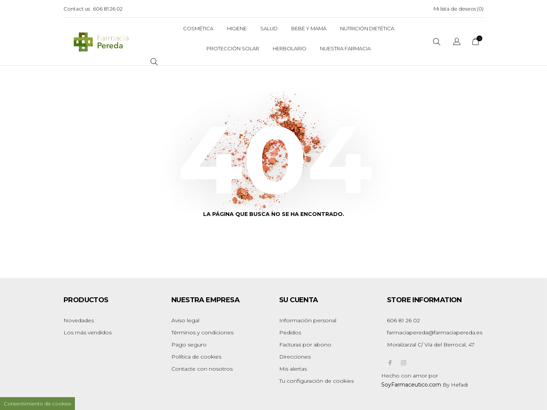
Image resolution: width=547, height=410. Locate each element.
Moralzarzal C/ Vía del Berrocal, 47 (430, 344)
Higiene (237, 28)
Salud (269, 28)
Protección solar (233, 48)
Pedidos (290, 332)
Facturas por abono (305, 344)
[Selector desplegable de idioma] (456, 42)
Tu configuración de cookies (316, 380)
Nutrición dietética (367, 28)
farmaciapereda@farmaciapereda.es (434, 332)
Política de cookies (196, 356)
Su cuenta (298, 300)
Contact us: (77, 9)
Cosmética (198, 28)
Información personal (307, 320)
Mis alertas (293, 368)
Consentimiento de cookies (37, 404)
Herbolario (289, 48)
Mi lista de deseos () (458, 9)
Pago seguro (189, 344)
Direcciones (295, 356)
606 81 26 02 (108, 9)
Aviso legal (185, 320)
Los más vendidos (88, 332)
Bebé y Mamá (308, 28)
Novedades (79, 320)
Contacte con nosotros (202, 368)
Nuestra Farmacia (345, 48)
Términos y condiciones (202, 332)
